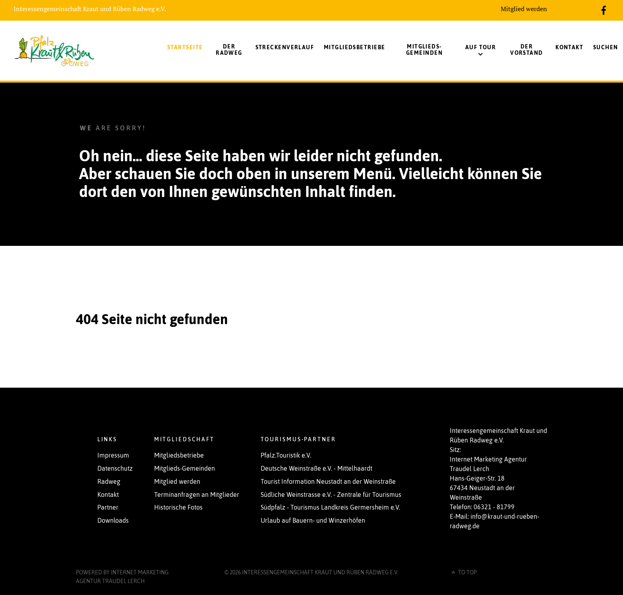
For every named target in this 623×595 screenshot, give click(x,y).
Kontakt (108, 494)
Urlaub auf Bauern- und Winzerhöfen (313, 520)
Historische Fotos (178, 507)
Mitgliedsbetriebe (179, 455)
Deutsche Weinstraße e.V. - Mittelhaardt (316, 468)
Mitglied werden (524, 8)
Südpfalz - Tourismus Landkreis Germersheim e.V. (330, 507)
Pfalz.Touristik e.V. (286, 455)
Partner (107, 507)
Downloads (113, 520)
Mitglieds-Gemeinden (184, 468)
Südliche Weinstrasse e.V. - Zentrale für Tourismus (331, 494)
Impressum (113, 455)
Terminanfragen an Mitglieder (196, 494)
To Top (463, 572)
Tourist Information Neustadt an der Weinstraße (328, 481)
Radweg (108, 481)
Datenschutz (115, 468)
